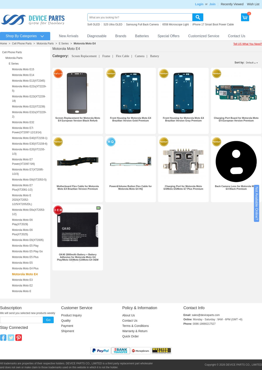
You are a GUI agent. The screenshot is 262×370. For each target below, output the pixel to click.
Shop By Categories (21, 36)
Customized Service (203, 36)
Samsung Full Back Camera (142, 24)
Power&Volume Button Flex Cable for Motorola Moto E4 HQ (130, 187)
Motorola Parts (45, 43)
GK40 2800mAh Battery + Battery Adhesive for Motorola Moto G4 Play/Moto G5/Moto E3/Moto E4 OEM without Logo (77, 258)
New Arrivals (68, 36)
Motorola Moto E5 (22, 262)
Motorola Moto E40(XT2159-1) (29, 138)
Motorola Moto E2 (22, 285)
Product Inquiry (71, 315)
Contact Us (236, 36)
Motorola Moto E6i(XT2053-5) (29, 179)
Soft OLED (93, 24)
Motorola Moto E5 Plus (25, 257)
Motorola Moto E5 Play (25, 245)
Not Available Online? (257, 203)
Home (3, 43)
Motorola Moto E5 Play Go (27, 251)
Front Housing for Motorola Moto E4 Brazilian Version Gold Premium (130, 119)
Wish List (253, 4)
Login (199, 4)
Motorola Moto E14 (23, 75)
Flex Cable (122, 56)
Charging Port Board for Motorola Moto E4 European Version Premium (236, 119)
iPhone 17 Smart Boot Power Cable (213, 24)
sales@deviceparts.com (206, 315)
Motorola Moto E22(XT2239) (28, 106)
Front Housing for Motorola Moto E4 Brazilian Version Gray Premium (183, 119)
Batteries (142, 36)
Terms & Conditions (135, 326)
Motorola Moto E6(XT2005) (28, 240)
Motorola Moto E (21, 291)
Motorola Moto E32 (23, 122)
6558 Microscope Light (175, 24)
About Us (128, 315)
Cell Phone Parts (22, 43)
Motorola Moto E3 (22, 279)
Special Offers (168, 36)
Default (249, 62)
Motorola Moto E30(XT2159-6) (29, 143)
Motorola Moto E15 (23, 69)
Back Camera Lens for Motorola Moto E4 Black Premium (236, 187)
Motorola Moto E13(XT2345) (28, 80)
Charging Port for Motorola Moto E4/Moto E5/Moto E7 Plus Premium (183, 187)
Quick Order (130, 336)
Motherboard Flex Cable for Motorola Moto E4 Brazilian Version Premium (78, 187)
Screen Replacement (84, 56)
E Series (64, 43)
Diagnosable (97, 36)
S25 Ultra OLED (112, 24)
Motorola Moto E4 (85, 43)
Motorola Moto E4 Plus (25, 268)
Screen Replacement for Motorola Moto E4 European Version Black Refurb (77, 119)
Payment (67, 326)
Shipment (67, 331)
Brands (120, 36)
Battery (154, 56)
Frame (106, 56)
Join (212, 4)
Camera (140, 56)
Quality (66, 320)
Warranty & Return (134, 331)
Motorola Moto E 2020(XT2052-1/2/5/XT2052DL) (22, 200)
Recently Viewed (232, 4)
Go (48, 320)
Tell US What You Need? (247, 44)
